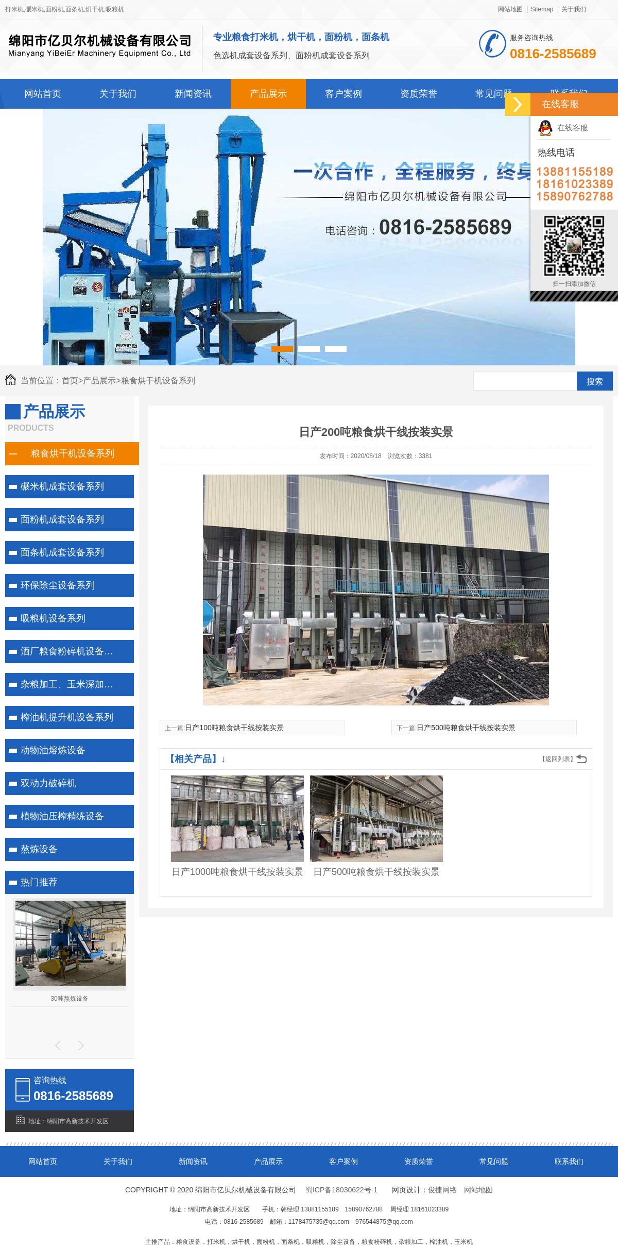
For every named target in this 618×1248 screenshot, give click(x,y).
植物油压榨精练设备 (62, 816)
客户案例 (343, 94)
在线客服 (563, 127)
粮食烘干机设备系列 (158, 380)
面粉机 (54, 9)
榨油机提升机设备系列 (67, 717)
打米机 (14, 9)
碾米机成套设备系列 (62, 486)
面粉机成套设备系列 (62, 519)
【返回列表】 (557, 759)
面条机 (74, 9)
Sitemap (541, 9)
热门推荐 (39, 882)
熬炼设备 (39, 849)
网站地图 (510, 9)
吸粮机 (115, 9)
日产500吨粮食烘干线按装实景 (466, 727)
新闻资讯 (193, 94)
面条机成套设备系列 (62, 552)
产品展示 (268, 94)
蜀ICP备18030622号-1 (341, 1190)
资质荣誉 (418, 94)
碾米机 (34, 9)
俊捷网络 (442, 1190)
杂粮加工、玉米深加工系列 (75, 684)
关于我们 (573, 9)
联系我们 (569, 1161)
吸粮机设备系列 (53, 618)
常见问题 (493, 94)
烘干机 (94, 9)
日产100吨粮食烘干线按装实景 (234, 727)
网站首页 (42, 94)
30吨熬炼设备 (69, 998)
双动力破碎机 (48, 783)
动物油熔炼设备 (53, 750)
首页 (72, 380)
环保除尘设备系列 (58, 585)
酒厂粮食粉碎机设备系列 (72, 651)
